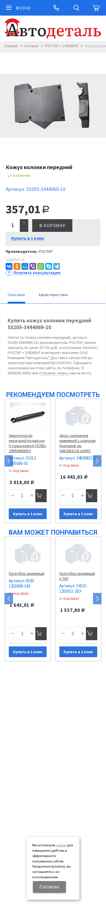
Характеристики (53, 294)
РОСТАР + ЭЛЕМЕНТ (61, 45)
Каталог (31, 45)
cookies (61, 845)
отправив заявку (53, 373)
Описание (16, 294)
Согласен (49, 886)
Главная (11, 45)
